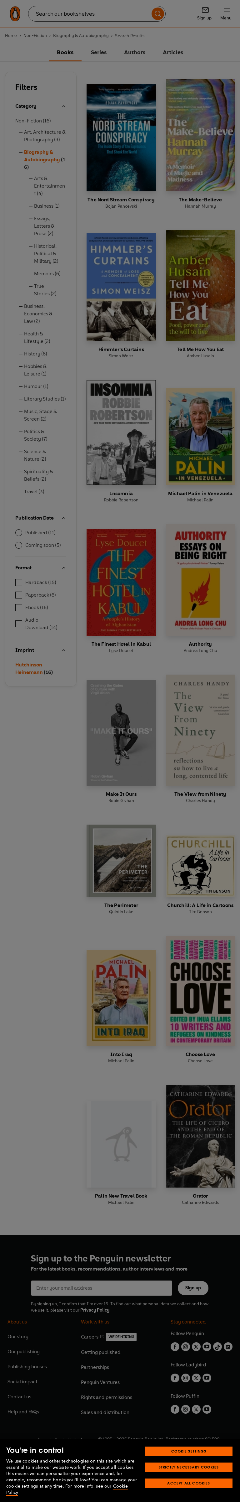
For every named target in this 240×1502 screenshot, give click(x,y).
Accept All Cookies (188, 1483)
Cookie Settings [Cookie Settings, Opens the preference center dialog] (188, 1451)
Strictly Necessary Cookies (189, 1467)
